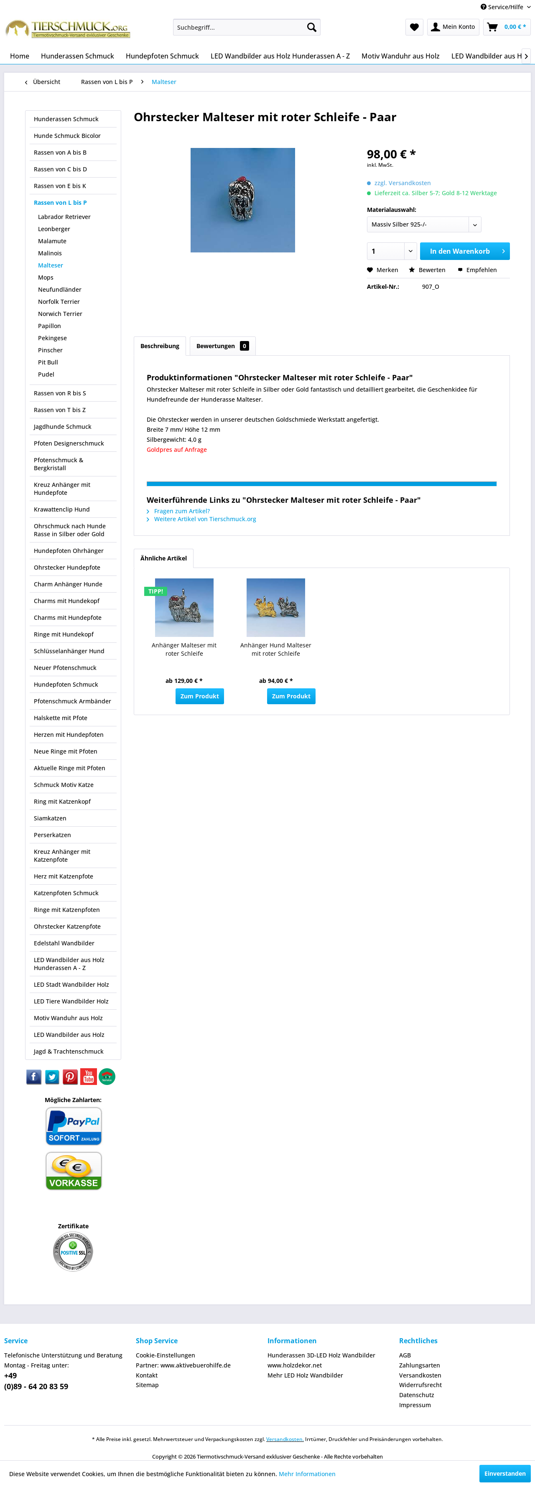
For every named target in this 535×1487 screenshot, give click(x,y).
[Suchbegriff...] (247, 27)
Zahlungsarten (419, 1365)
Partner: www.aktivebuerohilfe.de (183, 1365)
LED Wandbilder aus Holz (69, 1035)
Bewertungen (222, 346)
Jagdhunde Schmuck (63, 426)
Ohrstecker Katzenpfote (67, 926)
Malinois (50, 253)
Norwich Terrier (60, 314)
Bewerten (428, 270)
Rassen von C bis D (60, 169)
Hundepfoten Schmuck (66, 684)
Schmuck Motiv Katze (64, 785)
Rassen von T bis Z (60, 410)
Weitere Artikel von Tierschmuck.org (201, 519)
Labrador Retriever (64, 217)
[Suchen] (312, 27)
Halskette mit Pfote (60, 718)
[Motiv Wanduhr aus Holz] (401, 56)
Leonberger (54, 229)
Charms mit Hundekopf (66, 601)
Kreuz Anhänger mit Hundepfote (62, 489)
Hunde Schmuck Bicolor (67, 136)
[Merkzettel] (414, 27)
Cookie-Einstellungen (165, 1355)
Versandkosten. (285, 1439)
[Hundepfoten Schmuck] (162, 56)
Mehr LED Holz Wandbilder (305, 1375)
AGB (405, 1355)
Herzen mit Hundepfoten (69, 734)
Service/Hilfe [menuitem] (503, 7)
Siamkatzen (50, 818)
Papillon (49, 326)
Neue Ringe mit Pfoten (65, 751)
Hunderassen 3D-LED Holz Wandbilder (321, 1355)
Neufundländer (60, 289)
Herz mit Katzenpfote (63, 876)
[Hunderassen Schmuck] (77, 56)
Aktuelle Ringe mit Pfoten (69, 768)
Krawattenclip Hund (62, 509)
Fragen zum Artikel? (178, 511)
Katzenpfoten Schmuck (66, 893)
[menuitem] (247, 27)
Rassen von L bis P (60, 202)
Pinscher (50, 350)
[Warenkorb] (507, 27)
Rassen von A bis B (60, 152)
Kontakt (147, 1375)
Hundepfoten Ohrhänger (69, 551)
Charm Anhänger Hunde (68, 584)
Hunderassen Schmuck (66, 119)
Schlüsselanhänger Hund (69, 651)
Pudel (46, 374)
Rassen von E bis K (60, 186)
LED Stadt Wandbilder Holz (71, 984)
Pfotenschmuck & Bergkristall (58, 464)
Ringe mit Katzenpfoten (67, 910)
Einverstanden (505, 1473)
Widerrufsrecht (420, 1385)
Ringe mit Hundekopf (64, 634)
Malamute (52, 241)
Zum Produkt (200, 696)
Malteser (50, 265)
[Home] (19, 56)
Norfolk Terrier (59, 302)
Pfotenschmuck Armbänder (72, 701)
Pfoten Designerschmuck (69, 443)
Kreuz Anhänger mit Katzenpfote (62, 855)
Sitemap (147, 1385)
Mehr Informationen (307, 1474)
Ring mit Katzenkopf (62, 801)
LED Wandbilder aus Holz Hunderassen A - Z (69, 964)
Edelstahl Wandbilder (64, 943)
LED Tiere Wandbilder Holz (71, 1001)
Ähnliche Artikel (163, 558)
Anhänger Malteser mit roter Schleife (184, 649)
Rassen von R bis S (60, 393)
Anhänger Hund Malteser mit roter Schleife (275, 649)
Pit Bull (48, 362)
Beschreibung (159, 346)
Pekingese (52, 338)
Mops (46, 277)
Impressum (415, 1405)
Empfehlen (477, 270)
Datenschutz (416, 1395)
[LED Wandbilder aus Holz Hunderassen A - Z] (280, 56)
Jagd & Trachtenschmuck (69, 1051)
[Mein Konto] (453, 27)
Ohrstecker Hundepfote (67, 567)
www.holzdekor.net (295, 1365)
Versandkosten (420, 1375)
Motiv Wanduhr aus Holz (68, 1018)
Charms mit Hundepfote (68, 617)
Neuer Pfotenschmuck (65, 668)
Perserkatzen (52, 835)
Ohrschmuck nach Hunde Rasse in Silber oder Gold (70, 530)
